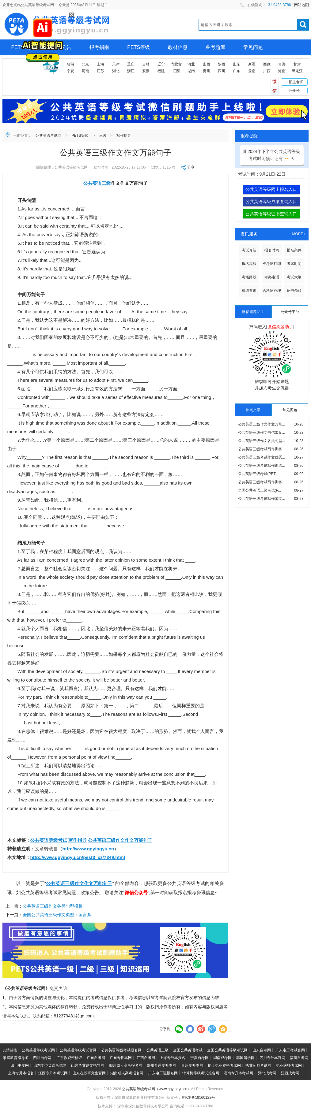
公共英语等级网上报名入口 (271, 189)
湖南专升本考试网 (238, 1073)
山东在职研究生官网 (89, 1073)
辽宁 (161, 64)
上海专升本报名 (172, 1058)
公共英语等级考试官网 (78, 1050)
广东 (236, 71)
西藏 (267, 64)
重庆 (131, 64)
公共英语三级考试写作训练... (261, 449)
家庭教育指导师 (15, 1058)
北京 (85, 64)
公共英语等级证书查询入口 (271, 213)
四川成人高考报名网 (125, 1065)
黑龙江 (297, 71)
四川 (221, 71)
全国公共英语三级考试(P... (259, 490)
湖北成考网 (267, 1073)
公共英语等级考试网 (38, 1050)
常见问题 (253, 47)
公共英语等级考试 (48, 840)
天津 (115, 64)
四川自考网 (42, 1058)
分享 (191, 167)
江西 (176, 71)
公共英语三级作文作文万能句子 (120, 840)
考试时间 (294, 264)
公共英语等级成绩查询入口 (271, 201)
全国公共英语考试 (188, 1050)
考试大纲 (294, 277)
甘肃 (297, 64)
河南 (85, 71)
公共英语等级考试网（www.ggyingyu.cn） (156, 1089)
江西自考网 (146, 1058)
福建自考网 (299, 1058)
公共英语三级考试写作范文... (261, 498)
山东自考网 (261, 1050)
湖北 (115, 71)
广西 (267, 71)
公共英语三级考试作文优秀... (261, 457)
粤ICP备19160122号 (198, 1097)
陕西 (221, 64)
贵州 (206, 71)
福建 (161, 71)
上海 (100, 64)
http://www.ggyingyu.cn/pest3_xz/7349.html (77, 857)
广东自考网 (96, 1058)
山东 (236, 64)
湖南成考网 (222, 1058)
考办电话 (271, 277)
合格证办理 (272, 290)
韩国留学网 (245, 1058)
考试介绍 (249, 250)
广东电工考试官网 (290, 1050)
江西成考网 (290, 1073)
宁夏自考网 (199, 1058)
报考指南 (99, 47)
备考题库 (215, 47)
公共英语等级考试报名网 (121, 1050)
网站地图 (301, 5)
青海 (282, 64)
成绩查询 (249, 290)
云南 (252, 71)
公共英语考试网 (48, 135)
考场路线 (249, 277)
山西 (206, 64)
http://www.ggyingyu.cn (88, 848)
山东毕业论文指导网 (87, 1065)
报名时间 (271, 250)
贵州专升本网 (192, 1065)
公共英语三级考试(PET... (258, 474)
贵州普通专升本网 (161, 1065)
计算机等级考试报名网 (200, 1073)
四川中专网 (19, 1065)
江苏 (100, 71)
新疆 (252, 64)
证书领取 (294, 290)
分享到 (164, 1029)
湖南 (191, 71)
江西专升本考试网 (53, 1073)
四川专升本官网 (272, 1058)
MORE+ (298, 234)
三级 (102, 135)
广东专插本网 (121, 1058)
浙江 (131, 71)
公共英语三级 (97, 183)
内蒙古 (176, 64)
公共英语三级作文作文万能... (261, 424)
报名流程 (249, 264)
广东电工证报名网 (163, 1073)
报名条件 (294, 250)
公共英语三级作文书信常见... (261, 432)
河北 (191, 64)
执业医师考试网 (289, 1065)
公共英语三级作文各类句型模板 (53, 906)
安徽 (146, 71)
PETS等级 (138, 47)
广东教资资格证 (69, 1058)
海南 (282, 71)
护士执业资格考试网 (224, 1065)
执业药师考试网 (258, 1065)
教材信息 (178, 47)
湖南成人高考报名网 (126, 1073)
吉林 (146, 64)
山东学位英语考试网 (49, 1065)
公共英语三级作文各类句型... (261, 441)
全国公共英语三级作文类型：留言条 (57, 914)
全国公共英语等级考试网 (227, 1050)
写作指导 (123, 135)
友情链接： (11, 1050)
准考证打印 (272, 264)
